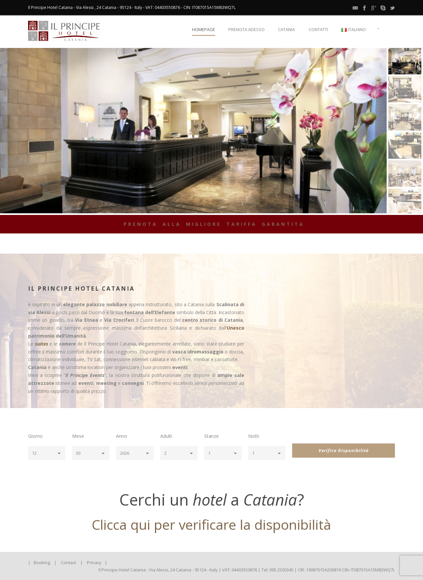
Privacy (94, 562)
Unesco (235, 328)
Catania (286, 29)
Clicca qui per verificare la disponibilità (211, 524)
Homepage (203, 29)
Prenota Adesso (246, 29)
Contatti (318, 29)
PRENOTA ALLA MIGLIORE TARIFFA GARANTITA (214, 224)
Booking (42, 562)
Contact (68, 562)
